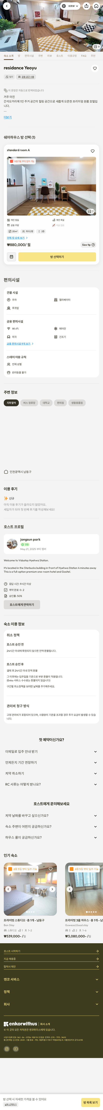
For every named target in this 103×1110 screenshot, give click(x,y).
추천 (93, 55)
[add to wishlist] (92, 151)
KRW (70, 6)
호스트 (59, 55)
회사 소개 (45, 1024)
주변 (40, 55)
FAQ (83, 55)
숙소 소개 (8, 55)
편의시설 (29, 55)
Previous (5, 26)
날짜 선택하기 (11, 1104)
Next (98, 26)
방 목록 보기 (90, 1102)
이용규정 (72, 55)
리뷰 (49, 55)
